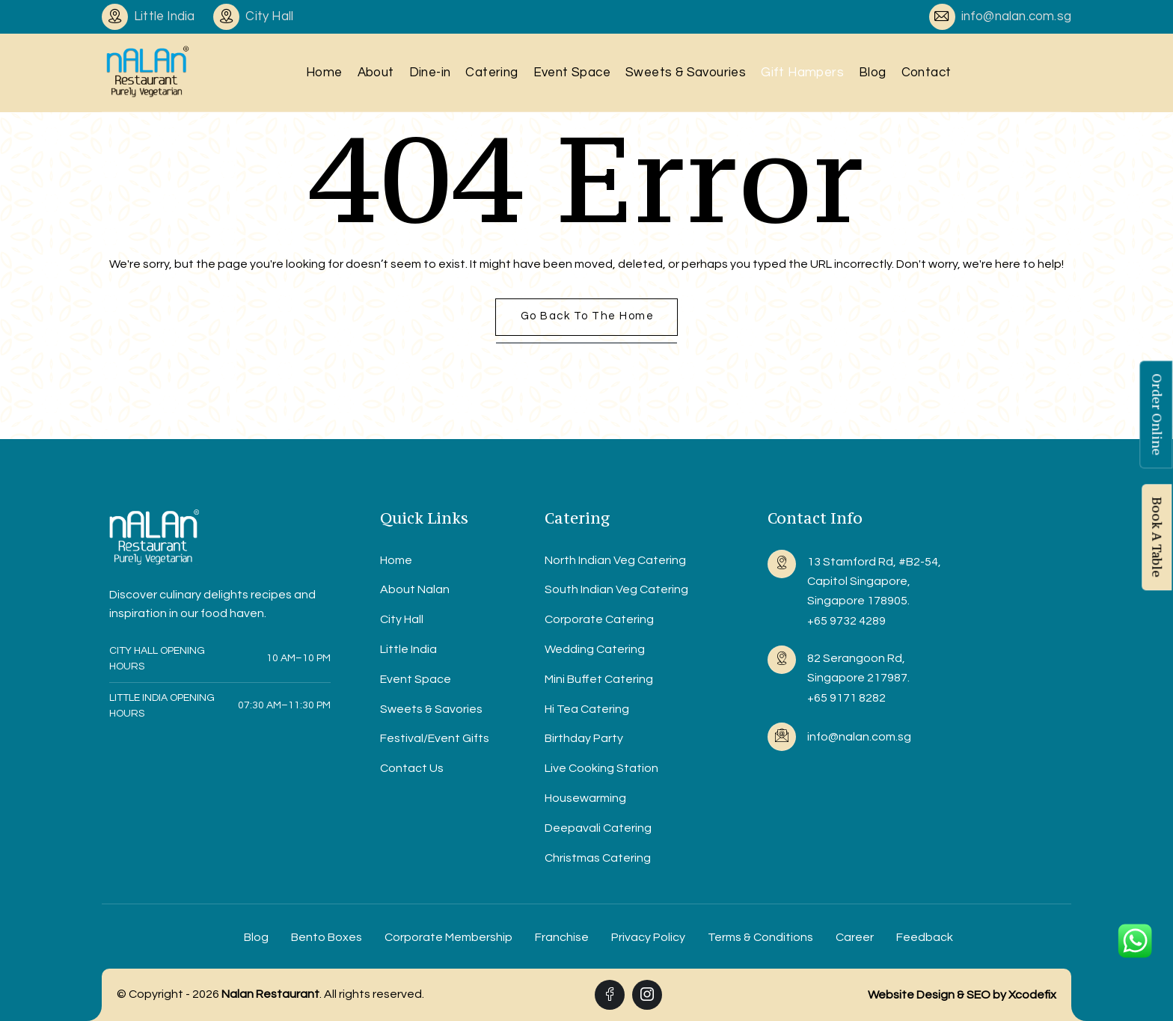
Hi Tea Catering (587, 709)
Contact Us (412, 768)
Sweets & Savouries (685, 72)
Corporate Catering (599, 619)
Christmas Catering (598, 858)
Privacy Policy (648, 937)
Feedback (924, 937)
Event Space (571, 72)
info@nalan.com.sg (1016, 16)
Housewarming (585, 798)
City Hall (401, 619)
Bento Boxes (326, 937)
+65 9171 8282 (846, 698)
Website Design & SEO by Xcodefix (962, 995)
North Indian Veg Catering (615, 560)
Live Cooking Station (601, 768)
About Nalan (415, 589)
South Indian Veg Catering (616, 589)
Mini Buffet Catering (599, 679)
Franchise (562, 937)
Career (855, 937)
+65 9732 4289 (846, 621)
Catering (491, 72)
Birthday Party (584, 738)
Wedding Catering (595, 649)
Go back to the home (588, 316)
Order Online (1156, 415)
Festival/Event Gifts (434, 738)
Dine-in (430, 72)
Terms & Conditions (760, 937)
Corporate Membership (448, 937)
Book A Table (1156, 537)
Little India (408, 649)
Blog (872, 72)
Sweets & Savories (431, 709)
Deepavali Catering (598, 828)
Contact (926, 72)
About (376, 72)
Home (324, 72)
